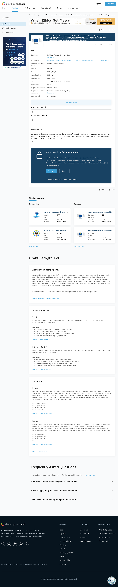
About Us (84, 530)
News (59, 8)
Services (63, 564)
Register (110, 4)
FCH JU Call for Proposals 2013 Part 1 (57, 212)
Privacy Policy (104, 537)
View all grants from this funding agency (46, 298)
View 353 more (79, 246)
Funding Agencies (66, 552)
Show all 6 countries (39, 452)
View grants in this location (42, 413)
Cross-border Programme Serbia (100, 212)
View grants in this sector (41, 339)
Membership (73, 8)
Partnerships (30, 8)
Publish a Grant (9, 28)
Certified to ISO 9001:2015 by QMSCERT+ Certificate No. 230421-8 (24, 564)
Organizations (65, 541)
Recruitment (46, 8)
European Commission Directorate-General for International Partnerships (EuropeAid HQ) (78, 60)
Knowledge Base (105, 530)
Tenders (63, 545)
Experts (63, 533)
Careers (83, 537)
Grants (6, 24)
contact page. (91, 475)
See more (50, 57)
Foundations (8, 32)
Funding (15, 8)
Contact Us (84, 533)
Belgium (39, 15)
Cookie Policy (104, 541)
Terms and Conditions (107, 533)
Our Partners (85, 541)
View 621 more (34, 246)
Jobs (4, 8)
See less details (71, 102)
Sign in (98, 4)
